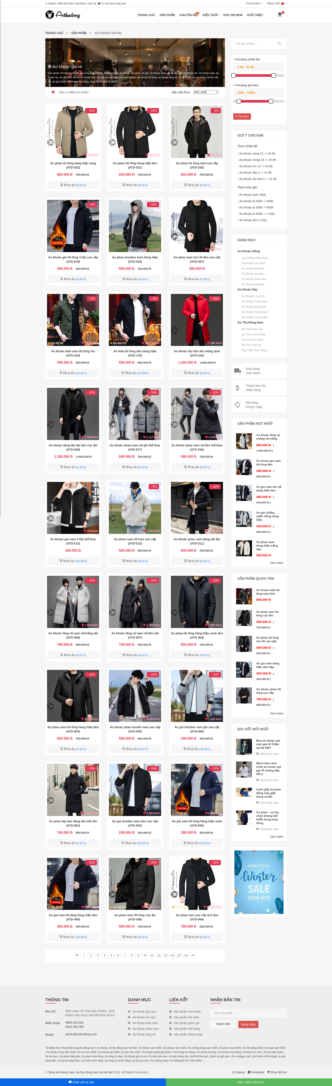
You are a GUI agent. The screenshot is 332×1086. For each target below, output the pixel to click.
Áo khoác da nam (253, 273)
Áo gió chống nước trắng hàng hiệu (268, 514)
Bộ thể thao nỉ (251, 345)
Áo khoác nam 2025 (174, 1047)
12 (158, 955)
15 (179, 955)
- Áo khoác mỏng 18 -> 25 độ (257, 160)
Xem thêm (277, 559)
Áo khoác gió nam (253, 263)
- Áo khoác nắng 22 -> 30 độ (256, 153)
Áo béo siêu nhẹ (158, 1056)
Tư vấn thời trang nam (112, 3)
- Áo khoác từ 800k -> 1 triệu (256, 213)
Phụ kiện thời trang (254, 350)
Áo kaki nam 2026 (275, 1047)
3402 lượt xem (267, 771)
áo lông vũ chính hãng (117, 1060)
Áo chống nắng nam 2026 (202, 1047)
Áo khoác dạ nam (253, 284)
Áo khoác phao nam (254, 301)
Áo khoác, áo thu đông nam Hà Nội (117, 1047)
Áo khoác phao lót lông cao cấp (267, 684)
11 (152, 955)
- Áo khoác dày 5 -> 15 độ (255, 172)
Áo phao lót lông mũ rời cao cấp (267, 634)
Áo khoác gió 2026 (108, 1052)
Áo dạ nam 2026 (87, 1052)
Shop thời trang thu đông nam (78, 1047)
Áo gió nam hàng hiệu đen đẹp (268, 659)
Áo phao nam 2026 (230, 1047)
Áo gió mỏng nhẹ (179, 1056)
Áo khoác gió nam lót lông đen (269, 461)
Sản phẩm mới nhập (185, 1011)
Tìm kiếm (242, 116)
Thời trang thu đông (184, 1052)
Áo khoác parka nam (255, 312)
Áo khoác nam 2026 (150, 1047)
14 (172, 955)
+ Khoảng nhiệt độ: (246, 59)
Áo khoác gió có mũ (135, 1056)
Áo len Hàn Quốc (253, 339)
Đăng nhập (248, 1024)
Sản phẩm (167, 15)
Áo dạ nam (51, 1056)
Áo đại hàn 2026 (131, 1052)
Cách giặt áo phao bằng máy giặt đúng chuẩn (267, 784)
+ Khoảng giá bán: (246, 85)
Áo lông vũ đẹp (113, 1056)
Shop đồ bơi (277, 1072)
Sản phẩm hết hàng (184, 1028)
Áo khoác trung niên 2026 (61, 1052)
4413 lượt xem (267, 793)
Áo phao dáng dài (70, 1056)
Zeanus (238, 1072)
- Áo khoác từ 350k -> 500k (255, 201)
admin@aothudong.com (81, 1034)
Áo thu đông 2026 (253, 1047)
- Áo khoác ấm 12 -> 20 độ (255, 166)
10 (145, 955)
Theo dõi (223, 1024)
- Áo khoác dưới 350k (252, 194)
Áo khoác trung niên (255, 317)
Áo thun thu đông (253, 334)
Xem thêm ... (197, 1060)
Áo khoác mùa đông (229, 1052)
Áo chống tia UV (179, 1060)
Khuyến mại (189, 14)
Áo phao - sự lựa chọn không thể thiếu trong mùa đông (267, 807)
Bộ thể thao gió (252, 329)
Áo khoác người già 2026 (156, 1052)
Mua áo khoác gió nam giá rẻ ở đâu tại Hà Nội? (268, 737)
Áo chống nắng (159, 1060)
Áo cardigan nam (241, 1056)
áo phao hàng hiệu (69, 1060)
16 (186, 955)
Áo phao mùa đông (92, 1056)
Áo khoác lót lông (206, 1052)
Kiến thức (210, 15)
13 (165, 955)
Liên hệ (92, 3)
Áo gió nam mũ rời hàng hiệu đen (268, 487)
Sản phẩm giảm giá (184, 1023)
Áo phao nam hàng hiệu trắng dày (267, 542)
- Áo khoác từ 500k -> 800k (255, 207)
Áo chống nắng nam (255, 257)
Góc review (232, 15)
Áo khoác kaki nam (254, 279)
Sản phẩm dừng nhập (186, 1034)
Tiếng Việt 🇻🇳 (275, 3)
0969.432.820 (65, 3)
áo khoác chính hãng (265, 1056)
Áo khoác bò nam (253, 268)
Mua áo (73, 185)
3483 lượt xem (267, 746)
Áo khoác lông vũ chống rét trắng (268, 436)
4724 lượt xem (267, 818)
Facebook (256, 1072)
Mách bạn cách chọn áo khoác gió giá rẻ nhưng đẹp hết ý (267, 760)
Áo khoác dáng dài (254, 306)
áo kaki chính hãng (92, 1060)
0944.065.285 (74, 1026)
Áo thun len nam (252, 1052)
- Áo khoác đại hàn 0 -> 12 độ (257, 179)
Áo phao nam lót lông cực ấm (267, 609)
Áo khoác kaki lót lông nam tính (268, 587)
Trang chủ (146, 15)
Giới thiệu (80, 3)
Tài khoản (253, 3)
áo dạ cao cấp (140, 1060)
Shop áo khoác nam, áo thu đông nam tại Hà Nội (80, 1072)
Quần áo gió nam (220, 1056)
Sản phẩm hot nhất (184, 1017)
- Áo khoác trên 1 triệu (252, 220)
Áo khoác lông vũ (253, 296)
